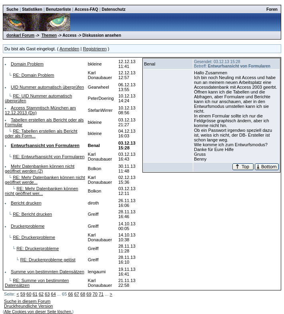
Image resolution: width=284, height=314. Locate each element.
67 (76, 294)
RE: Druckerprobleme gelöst (47, 259)
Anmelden (70, 48)
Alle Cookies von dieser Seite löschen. (38, 312)
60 (28, 294)
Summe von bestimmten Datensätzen (47, 271)
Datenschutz (113, 9)
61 (34, 294)
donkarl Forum (20, 35)
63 (47, 294)
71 (101, 294)
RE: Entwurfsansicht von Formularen (48, 156)
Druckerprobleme (27, 226)
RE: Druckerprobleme (34, 237)
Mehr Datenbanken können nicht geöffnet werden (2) (39, 168)
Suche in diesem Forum (27, 301)
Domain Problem (27, 64)
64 (53, 294)
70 (94, 294)
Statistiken (32, 9)
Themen (49, 35)
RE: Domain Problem (33, 75)
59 (22, 294)
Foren (272, 9)
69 (88, 294)
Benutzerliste (58, 9)
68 (82, 294)
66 (70, 294)
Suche (12, 9)
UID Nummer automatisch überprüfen (47, 87)
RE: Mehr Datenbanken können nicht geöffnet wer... (41, 191)
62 (41, 294)
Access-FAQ (86, 9)
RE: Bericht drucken (32, 214)
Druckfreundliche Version (28, 306)
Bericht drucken (26, 203)
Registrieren (94, 48)
